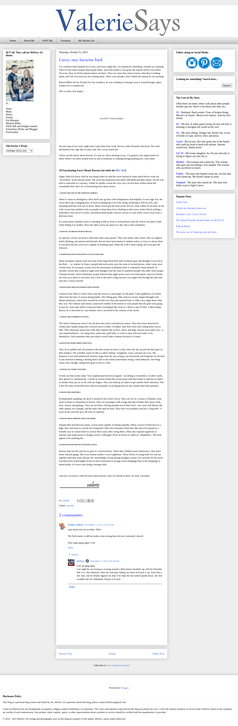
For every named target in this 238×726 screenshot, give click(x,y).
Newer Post (65, 653)
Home (13, 40)
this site (120, 170)
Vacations (65, 40)
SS (177, 112)
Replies (75, 554)
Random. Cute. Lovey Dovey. (191, 214)
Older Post (158, 653)
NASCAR (47, 40)
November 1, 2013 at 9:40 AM (104, 561)
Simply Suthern (76, 524)
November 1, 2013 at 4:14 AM (99, 524)
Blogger (124, 687)
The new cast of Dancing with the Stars (196, 232)
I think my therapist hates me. (191, 208)
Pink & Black (183, 226)
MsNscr (81, 561)
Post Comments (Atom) (118, 665)
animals (70, 505)
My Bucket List (86, 40)
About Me (29, 40)
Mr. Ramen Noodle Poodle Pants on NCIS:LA (200, 220)
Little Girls (181, 202)
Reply (70, 547)
